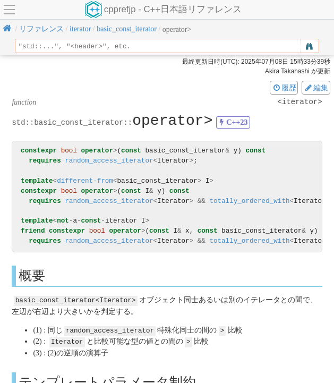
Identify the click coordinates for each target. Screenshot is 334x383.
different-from (85, 180)
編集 (316, 87)
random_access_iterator (109, 160)
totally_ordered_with (249, 201)
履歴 (284, 87)
